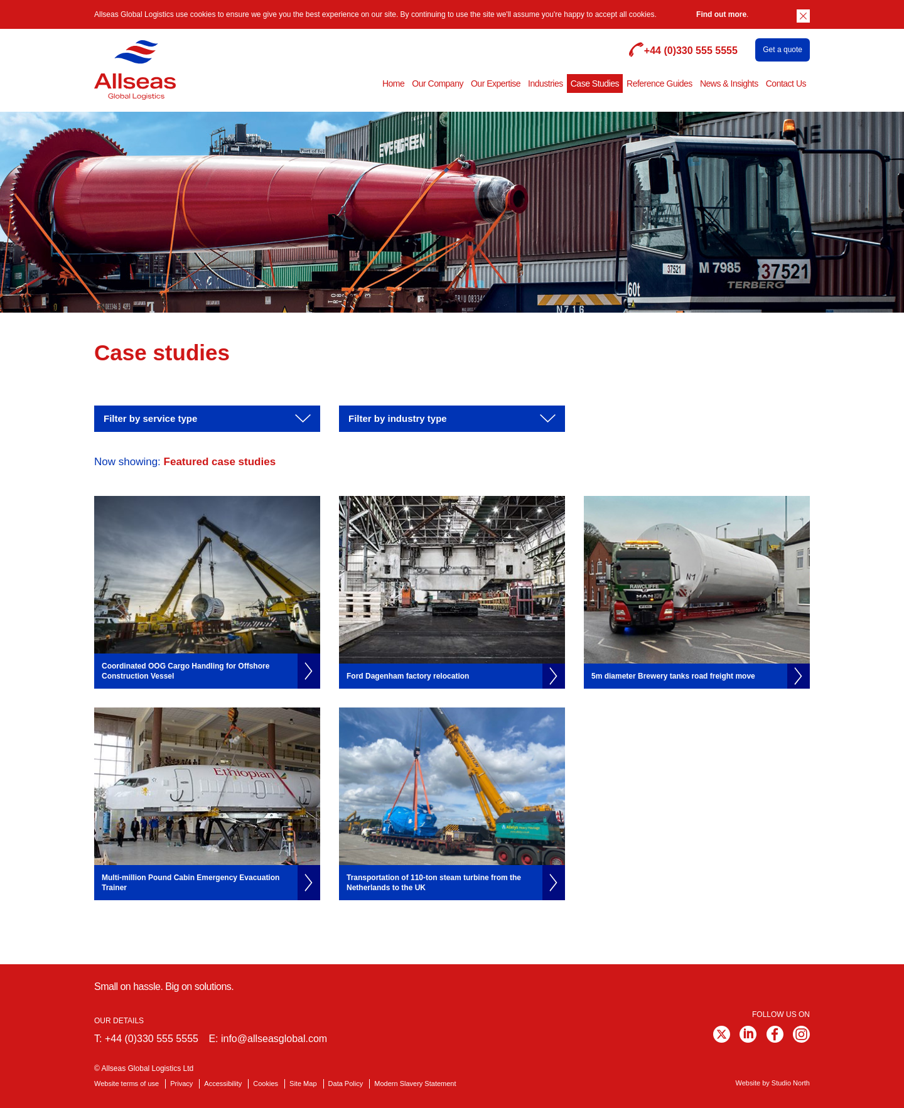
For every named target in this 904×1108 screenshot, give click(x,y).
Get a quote (782, 49)
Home (393, 83)
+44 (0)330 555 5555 (151, 1038)
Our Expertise (495, 83)
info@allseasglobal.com (274, 1038)
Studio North (791, 1083)
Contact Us (786, 83)
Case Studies (595, 83)
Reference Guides (659, 83)
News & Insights (729, 83)
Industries (545, 83)
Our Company (437, 83)
